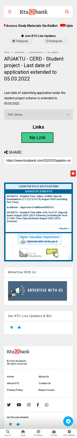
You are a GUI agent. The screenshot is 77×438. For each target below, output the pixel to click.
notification (19, 52)
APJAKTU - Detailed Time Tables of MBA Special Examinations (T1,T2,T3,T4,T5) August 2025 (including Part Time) (37, 199)
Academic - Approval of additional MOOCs (30, 207)
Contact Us (44, 383)
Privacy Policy (15, 390)
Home (6, 52)
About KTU (13, 383)
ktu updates (53, 52)
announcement (36, 52)
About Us (43, 376)
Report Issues (46, 390)
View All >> (64, 228)
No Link (37, 137)
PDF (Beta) (15, 114)
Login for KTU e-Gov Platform (38, 186)
